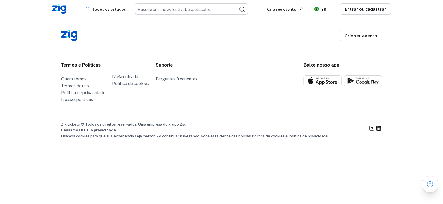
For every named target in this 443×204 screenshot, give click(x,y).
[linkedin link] (378, 132)
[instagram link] (371, 132)
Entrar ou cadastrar (365, 9)
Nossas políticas (77, 99)
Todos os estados (105, 9)
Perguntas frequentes (176, 78)
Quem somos (73, 78)
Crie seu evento (285, 9)
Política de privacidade (83, 92)
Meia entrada (125, 76)
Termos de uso (75, 85)
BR (323, 9)
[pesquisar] (242, 9)
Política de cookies (130, 83)
